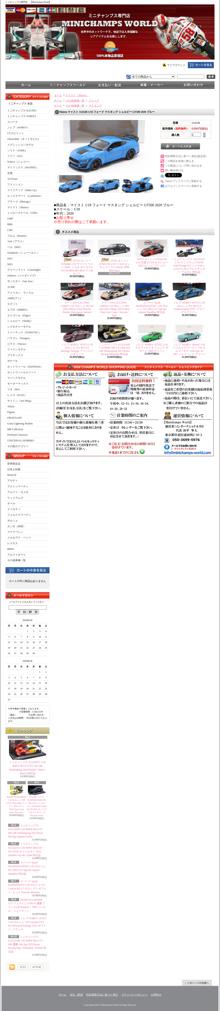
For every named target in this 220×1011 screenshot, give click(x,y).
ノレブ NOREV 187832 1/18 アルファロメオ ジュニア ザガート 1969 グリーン (151, 348)
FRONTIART (14, 417)
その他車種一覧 (16, 560)
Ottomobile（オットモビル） (23, 139)
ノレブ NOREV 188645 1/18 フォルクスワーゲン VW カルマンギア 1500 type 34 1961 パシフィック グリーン (189, 349)
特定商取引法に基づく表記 (102, 994)
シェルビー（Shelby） (20, 321)
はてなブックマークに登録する (183, 186)
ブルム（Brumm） (18, 235)
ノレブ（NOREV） (18, 127)
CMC (10, 230)
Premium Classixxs (17, 434)
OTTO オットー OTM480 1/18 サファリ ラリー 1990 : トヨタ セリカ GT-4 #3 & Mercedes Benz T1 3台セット (77, 267)
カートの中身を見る (28, 570)
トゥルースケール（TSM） (23, 212)
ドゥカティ (13, 509)
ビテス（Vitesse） (17, 343)
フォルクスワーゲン (19, 514)
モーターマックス (17, 383)
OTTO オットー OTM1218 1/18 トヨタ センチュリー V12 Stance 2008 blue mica (114, 265)
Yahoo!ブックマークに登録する (183, 181)
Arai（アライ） (16, 241)
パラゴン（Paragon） (19, 338)
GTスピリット (15, 133)
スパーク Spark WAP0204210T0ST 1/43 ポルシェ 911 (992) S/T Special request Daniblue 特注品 (152, 307)
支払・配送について (110, 84)
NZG (10, 258)
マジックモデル (16, 377)
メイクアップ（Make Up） (22, 190)
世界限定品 (13, 463)
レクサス (12, 543)
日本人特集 (13, 469)
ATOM (36, 967)
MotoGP (11, 474)
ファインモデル (16, 349)
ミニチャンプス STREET (21, 116)
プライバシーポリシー (134, 994)
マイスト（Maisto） (18, 207)
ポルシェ (12, 520)
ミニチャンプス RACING (22, 110)
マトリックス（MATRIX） (22, 167)
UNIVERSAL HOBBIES (20, 440)
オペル (11, 503)
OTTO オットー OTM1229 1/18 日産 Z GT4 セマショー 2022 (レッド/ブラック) (152, 262)
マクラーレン (15, 531)
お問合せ (193, 84)
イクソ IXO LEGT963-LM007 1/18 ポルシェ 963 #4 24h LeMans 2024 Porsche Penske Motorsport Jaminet (77, 307)
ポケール (12, 360)
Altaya (10, 406)
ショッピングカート (201, 65)
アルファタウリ (16, 554)
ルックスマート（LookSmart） (25, 195)
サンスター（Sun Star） (21, 281)
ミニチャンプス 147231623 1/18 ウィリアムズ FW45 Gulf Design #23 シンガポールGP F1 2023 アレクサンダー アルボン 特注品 (189, 266)
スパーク (12, 122)
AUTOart (12, 178)
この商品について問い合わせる (183, 165)
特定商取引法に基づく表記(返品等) (185, 156)
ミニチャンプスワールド (68, 84)
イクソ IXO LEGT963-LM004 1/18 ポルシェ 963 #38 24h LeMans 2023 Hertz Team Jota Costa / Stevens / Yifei (114, 309)
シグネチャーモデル (19, 326)
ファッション (15, 184)
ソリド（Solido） (17, 150)
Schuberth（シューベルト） (23, 252)
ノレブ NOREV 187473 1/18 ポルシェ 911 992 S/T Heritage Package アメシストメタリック (77, 349)
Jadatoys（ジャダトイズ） (22, 275)
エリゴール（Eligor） (19, 315)
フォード (93, 100)
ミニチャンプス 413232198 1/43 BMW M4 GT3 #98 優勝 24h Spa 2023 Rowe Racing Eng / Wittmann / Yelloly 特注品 (27, 944)
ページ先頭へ (197, 983)
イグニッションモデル (20, 144)
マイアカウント (176, 65)
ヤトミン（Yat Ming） (20, 400)
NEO (10, 264)
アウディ (12, 480)
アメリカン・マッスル (20, 292)
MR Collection (15, 429)
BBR (10, 224)
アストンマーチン (17, 486)
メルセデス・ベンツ (19, 537)
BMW (10, 549)
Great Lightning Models (20, 423)
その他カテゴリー (17, 446)
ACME (11, 287)
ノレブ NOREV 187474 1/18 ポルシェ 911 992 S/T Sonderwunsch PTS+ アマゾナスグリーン (189, 307)
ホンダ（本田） (16, 526)
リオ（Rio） (14, 389)
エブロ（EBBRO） (18, 309)
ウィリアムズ (15, 497)
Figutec (11, 412)
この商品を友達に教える (179, 161)
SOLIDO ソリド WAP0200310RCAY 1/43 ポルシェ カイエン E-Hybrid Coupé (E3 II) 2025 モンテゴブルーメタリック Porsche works (37, 806)
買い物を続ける (174, 170)
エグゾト (12, 304)
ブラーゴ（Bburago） (19, 201)
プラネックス (15, 355)
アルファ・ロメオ (17, 492)
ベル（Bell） (14, 247)
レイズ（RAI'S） (17, 395)
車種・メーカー (152, 84)
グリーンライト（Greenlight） (24, 269)
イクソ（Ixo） (15, 156)
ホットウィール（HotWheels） (25, 366)
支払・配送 (76, 994)
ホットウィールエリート (21, 372)
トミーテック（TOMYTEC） (24, 332)
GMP (10, 218)
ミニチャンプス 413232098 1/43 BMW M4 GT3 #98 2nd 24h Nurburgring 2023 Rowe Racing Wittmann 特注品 (114, 349)
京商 (10, 173)
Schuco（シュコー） (19, 161)
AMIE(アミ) (14, 298)
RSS (23, 967)
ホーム (26, 84)
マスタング (95, 105)
